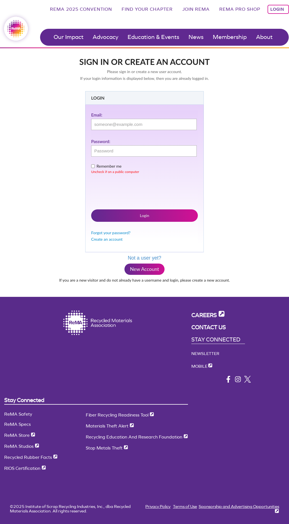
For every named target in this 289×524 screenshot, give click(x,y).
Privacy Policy (157, 506)
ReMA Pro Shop (239, 9)
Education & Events (153, 37)
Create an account (106, 239)
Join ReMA (196, 9)
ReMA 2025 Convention (81, 9)
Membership (230, 37)
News (196, 37)
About (264, 37)
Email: (96, 114)
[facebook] (228, 381)
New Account (144, 269)
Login (277, 9)
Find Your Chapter (147, 9)
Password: (100, 141)
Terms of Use (185, 506)
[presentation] (134, 190)
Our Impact (69, 37)
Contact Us (208, 327)
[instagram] (238, 381)
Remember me (109, 166)
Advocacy (105, 37)
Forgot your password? (110, 232)
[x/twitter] (247, 381)
